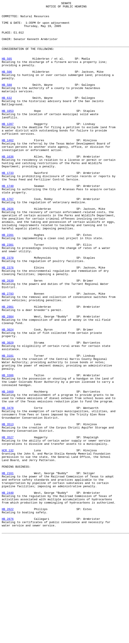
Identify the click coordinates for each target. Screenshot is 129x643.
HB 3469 (8, 470)
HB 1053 (8, 133)
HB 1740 (8, 223)
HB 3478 (8, 489)
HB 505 (7, 70)
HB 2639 (8, 337)
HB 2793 (8, 352)
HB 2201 (8, 282)
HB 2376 (8, 321)
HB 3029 (8, 411)
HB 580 (7, 102)
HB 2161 (8, 568)
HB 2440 (8, 591)
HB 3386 (8, 450)
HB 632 (7, 117)
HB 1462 (8, 168)
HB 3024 (8, 395)
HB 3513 (8, 509)
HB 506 (7, 86)
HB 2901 (8, 368)
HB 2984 (8, 380)
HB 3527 (8, 525)
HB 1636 (8, 188)
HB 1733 (8, 207)
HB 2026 (8, 250)
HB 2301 (8, 293)
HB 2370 (8, 309)
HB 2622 (8, 611)
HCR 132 (8, 540)
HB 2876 (8, 623)
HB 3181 (8, 427)
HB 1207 (8, 149)
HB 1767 (8, 239)
